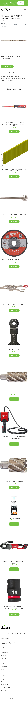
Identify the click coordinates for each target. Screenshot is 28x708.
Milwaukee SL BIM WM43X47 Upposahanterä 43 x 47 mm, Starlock (14, 348)
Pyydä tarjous (21, 3)
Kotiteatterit (4, 658)
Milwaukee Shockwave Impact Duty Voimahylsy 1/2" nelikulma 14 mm (14, 607)
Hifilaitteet (3, 655)
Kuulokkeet (4, 661)
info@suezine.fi (5, 647)
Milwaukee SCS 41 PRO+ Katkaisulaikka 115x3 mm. (14, 260)
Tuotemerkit (11, 56)
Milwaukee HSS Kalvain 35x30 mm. (14, 481)
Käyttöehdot (4, 684)
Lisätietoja (7, 66)
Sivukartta (3, 690)
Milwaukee (17, 56)
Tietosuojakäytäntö (6, 687)
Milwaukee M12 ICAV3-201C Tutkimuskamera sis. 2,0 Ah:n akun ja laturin (14, 437)
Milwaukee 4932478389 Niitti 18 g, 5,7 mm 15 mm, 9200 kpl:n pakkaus (14, 170)
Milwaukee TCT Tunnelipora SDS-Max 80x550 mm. (14, 215)
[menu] (25, 9)
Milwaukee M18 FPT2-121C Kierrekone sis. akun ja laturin (14, 562)
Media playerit (4, 664)
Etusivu (3, 23)
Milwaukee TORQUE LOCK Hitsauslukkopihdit (14, 304)
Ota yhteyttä (4, 682)
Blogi (2, 679)
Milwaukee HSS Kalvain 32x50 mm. (14, 393)
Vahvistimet (4, 669)
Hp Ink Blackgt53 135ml (14, 518)
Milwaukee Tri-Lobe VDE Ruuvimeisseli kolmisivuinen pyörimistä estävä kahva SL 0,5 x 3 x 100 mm (14, 124)
